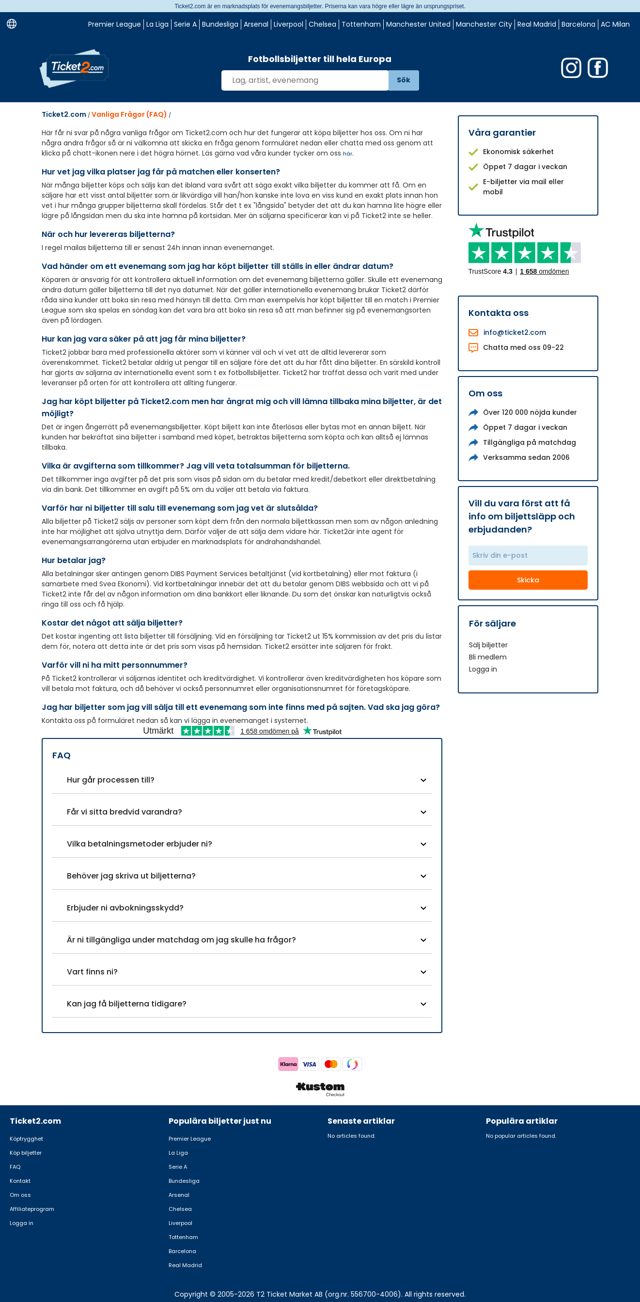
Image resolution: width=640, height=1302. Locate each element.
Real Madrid (536, 24)
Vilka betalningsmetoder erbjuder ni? (139, 843)
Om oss (20, 1195)
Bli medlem (488, 657)
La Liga (157, 24)
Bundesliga (220, 24)
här (347, 153)
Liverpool (288, 24)
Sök (403, 80)
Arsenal (256, 24)
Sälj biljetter (488, 645)
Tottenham (361, 24)
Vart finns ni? (92, 971)
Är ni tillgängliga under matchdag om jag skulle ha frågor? (181, 939)
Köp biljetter (26, 1153)
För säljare (492, 623)
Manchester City (484, 24)
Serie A (185, 24)
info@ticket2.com (515, 332)
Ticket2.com (64, 114)
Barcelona (578, 24)
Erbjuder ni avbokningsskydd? (125, 907)
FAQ (15, 1167)
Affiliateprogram (32, 1209)
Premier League (114, 24)
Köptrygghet (26, 1139)
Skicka (528, 580)
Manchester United (418, 24)
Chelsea (322, 24)
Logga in (483, 669)
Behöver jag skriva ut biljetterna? (131, 875)
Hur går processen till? (111, 779)
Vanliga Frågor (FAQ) (129, 114)
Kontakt (20, 1181)
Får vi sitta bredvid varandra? (124, 811)
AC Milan (615, 24)
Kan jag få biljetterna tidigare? (127, 1003)
